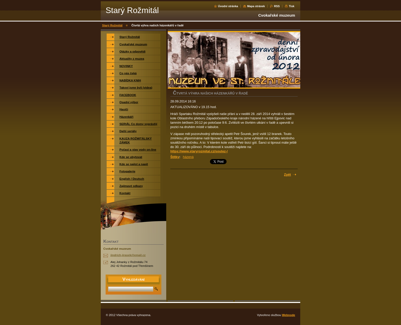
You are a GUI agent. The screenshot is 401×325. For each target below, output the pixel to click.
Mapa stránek (256, 6)
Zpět (287, 174)
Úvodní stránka (228, 6)
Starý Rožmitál (112, 25)
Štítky (174, 157)
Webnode (288, 315)
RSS (277, 6)
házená (188, 157)
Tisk (291, 6)
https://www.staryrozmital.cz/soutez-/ (199, 151)
